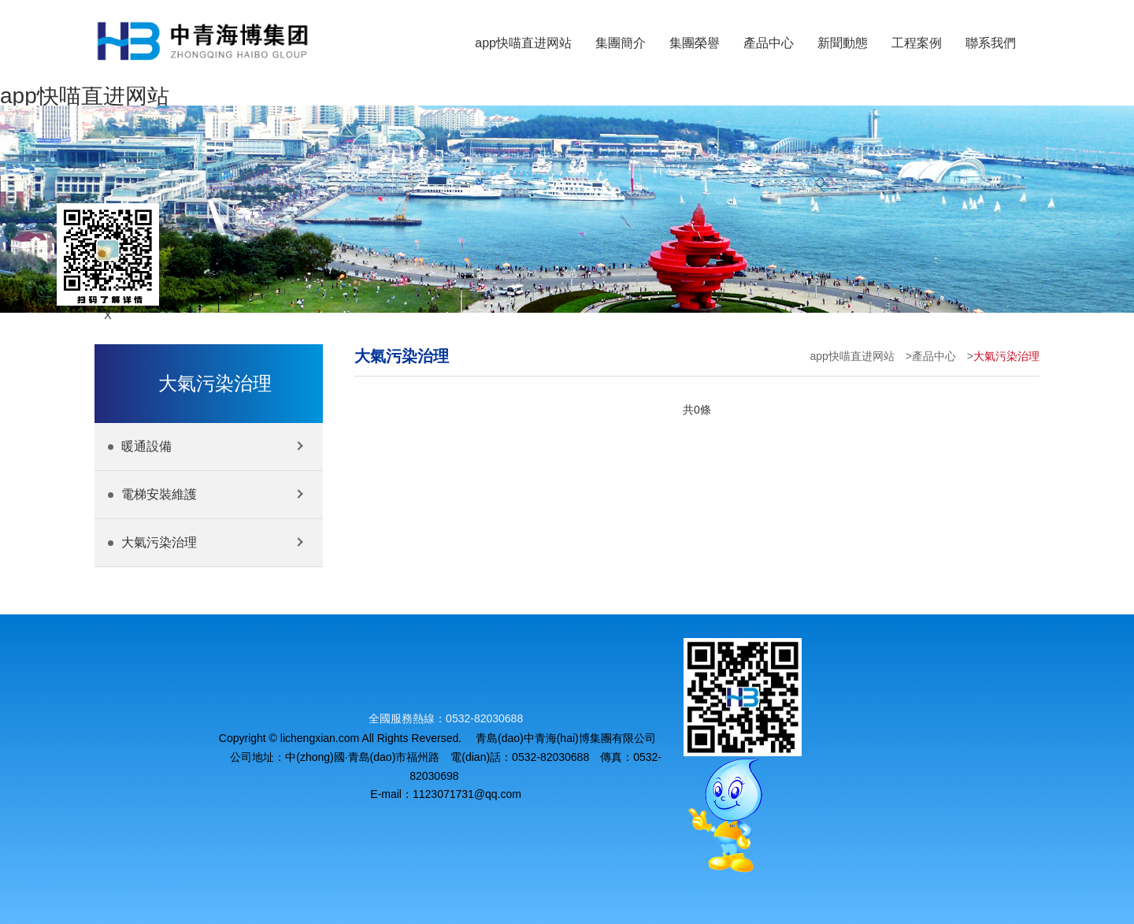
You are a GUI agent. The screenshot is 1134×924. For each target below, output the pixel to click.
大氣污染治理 (1006, 356)
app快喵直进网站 (84, 95)
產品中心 (768, 43)
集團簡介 (620, 43)
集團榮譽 (694, 43)
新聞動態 (842, 43)
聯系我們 (990, 43)
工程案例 (916, 43)
